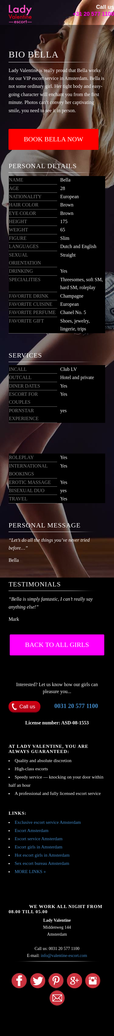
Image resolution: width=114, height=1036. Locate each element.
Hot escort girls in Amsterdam (42, 855)
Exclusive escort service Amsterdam (48, 822)
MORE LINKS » (30, 871)
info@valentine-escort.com (64, 955)
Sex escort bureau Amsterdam (42, 863)
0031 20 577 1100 (76, 706)
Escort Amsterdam (31, 830)
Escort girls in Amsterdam (38, 846)
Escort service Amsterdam (38, 838)
